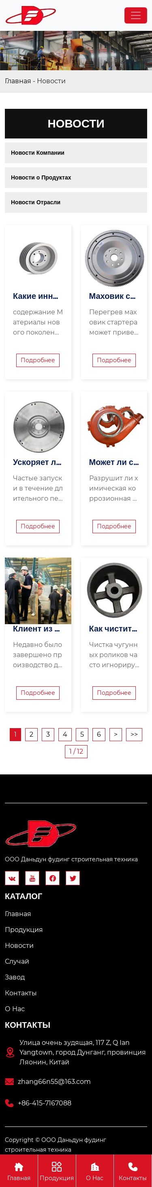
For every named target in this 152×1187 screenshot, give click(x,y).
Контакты (133, 1170)
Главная (18, 81)
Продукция (57, 1170)
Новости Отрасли (35, 202)
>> (134, 734)
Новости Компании (37, 152)
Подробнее (38, 360)
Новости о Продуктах (41, 177)
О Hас (95, 1170)
